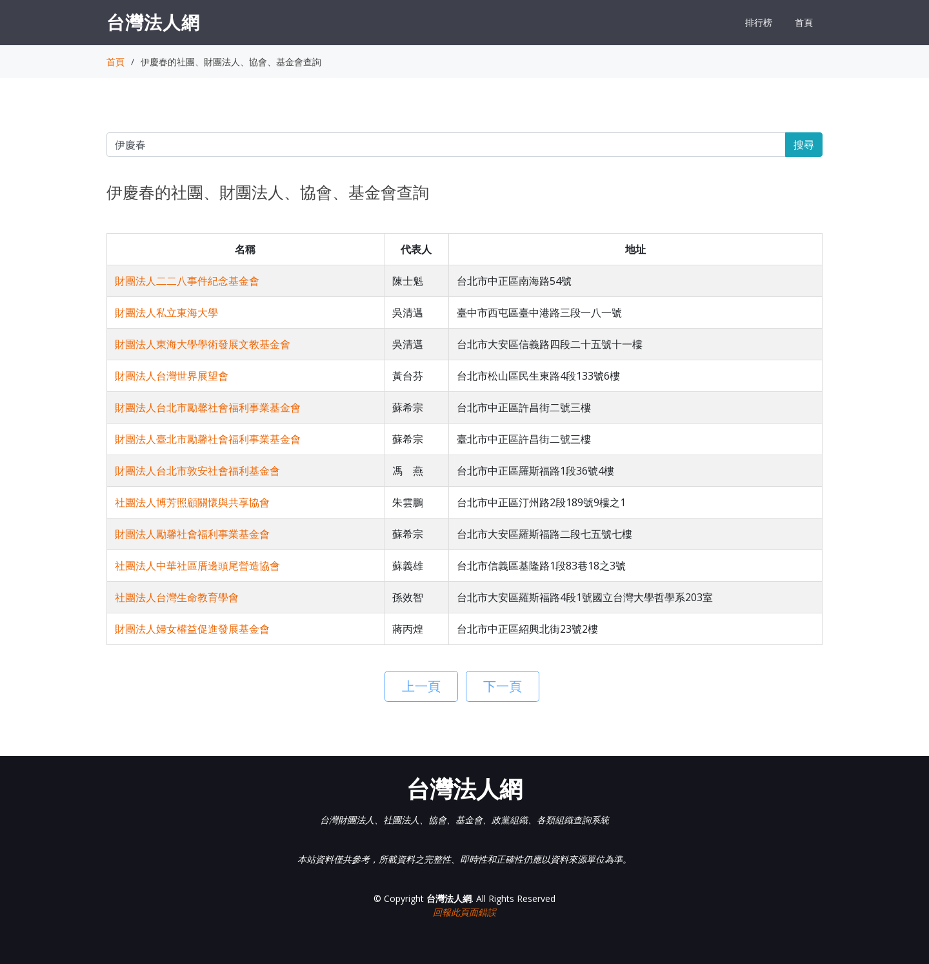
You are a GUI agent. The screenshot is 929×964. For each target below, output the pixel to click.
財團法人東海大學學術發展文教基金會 (202, 344)
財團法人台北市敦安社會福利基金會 (197, 471)
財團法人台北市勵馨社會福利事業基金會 (208, 407)
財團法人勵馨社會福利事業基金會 (192, 534)
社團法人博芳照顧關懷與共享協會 (192, 502)
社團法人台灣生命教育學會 (177, 597)
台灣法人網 (153, 22)
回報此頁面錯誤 (464, 912)
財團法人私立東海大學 (166, 312)
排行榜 (758, 22)
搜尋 (804, 145)
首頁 (804, 22)
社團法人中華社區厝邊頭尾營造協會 (197, 566)
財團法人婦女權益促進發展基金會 (192, 629)
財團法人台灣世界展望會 (171, 376)
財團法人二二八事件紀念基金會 (187, 281)
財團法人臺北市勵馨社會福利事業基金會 (208, 439)
